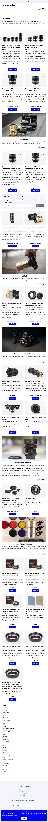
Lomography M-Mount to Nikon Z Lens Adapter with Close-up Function (34, 575)
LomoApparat (6, 708)
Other (3, 767)
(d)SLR (4, 726)
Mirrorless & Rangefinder (9, 728)
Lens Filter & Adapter (8, 731)
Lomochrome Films (7, 755)
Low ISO (5, 757)
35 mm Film (5, 747)
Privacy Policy (24, 788)
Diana (4, 715)
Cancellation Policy (24, 792)
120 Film (5, 749)
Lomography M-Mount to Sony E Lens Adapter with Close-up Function (11, 575)
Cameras (4, 705)
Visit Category (41, 147)
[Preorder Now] (12, 69)
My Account (24, 793)
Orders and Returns (24, 795)
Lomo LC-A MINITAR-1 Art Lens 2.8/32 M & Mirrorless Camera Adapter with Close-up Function (34, 305)
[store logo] (24, 5)
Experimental (6, 712)
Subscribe (40, 206)
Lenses (3, 723)
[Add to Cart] (35, 246)
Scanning (5, 752)
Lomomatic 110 (6, 720)
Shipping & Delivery (24, 790)
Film (4, 737)
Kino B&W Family (7, 754)
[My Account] (40, 9)
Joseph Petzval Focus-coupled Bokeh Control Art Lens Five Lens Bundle (11, 47)
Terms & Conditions (24, 786)
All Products (6, 741)
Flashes (5, 771)
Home (3, 13)
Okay (24, 818)
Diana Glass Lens (30, 498)
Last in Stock (6, 763)
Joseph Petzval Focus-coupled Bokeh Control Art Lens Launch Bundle (34, 47)
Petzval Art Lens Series (8, 730)
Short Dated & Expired (8, 759)
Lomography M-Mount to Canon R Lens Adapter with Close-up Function (11, 611)
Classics (5, 710)
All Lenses (5, 725)
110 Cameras (6, 713)
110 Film (5, 750)
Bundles (5, 765)
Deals (3, 761)
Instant (3, 734)
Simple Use (5, 717)
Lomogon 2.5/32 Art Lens (32, 381)
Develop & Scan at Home (9, 772)
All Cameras (6, 707)
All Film (4, 745)
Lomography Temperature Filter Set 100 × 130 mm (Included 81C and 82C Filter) (35, 611)
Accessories (6, 719)
